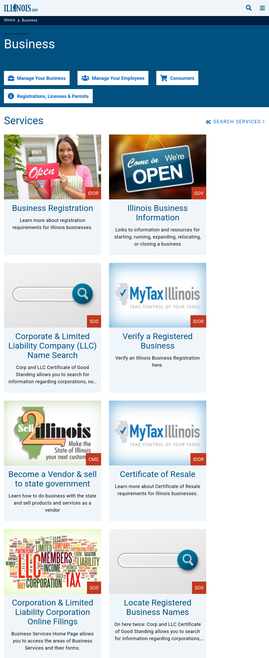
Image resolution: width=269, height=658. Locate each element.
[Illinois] (10, 20)
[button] (37, 78)
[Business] (29, 20)
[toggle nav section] (262, 8)
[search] (249, 8)
